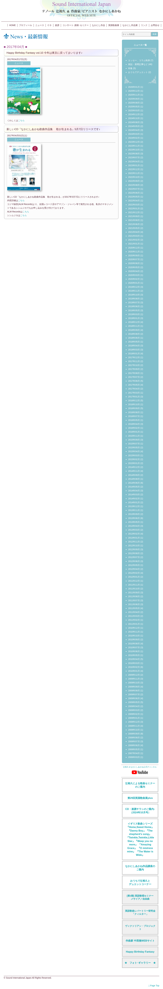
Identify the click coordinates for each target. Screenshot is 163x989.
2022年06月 (134, 193)
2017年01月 (134, 396)
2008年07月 (134, 741)
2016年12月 (134, 400)
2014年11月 (134, 471)
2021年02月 (134, 240)
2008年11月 (134, 726)
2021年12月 (134, 212)
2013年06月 (134, 518)
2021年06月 (134, 224)
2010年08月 (134, 643)
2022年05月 (134, 196)
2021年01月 (134, 243)
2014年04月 (134, 490)
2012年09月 (134, 549)
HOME (12, 25)
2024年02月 (134, 138)
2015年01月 (134, 463)
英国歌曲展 (113, 25)
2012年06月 (134, 561)
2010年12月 (134, 628)
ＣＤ (49, 25)
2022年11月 (134, 173)
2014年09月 (134, 475)
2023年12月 (134, 142)
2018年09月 (134, 330)
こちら (21, 120)
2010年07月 (134, 647)
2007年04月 (134, 753)
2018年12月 (134, 322)
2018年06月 (134, 338)
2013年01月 (134, 538)
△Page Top (153, 985)
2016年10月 (134, 404)
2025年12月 (134, 91)
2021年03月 (134, 236)
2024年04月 (134, 130)
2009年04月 (134, 706)
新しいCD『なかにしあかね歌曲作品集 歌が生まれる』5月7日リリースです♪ (53, 129)
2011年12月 (134, 581)
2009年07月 (134, 694)
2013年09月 (134, 514)
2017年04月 (134, 388)
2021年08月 (134, 220)
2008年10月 (134, 730)
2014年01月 (134, 502)
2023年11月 (134, 146)
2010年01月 (134, 671)
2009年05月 (134, 702)
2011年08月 (134, 596)
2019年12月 (134, 287)
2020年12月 (134, 247)
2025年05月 (134, 106)
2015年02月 (134, 459)
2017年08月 (134, 373)
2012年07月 (134, 557)
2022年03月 (134, 204)
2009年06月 (134, 698)
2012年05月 (134, 565)
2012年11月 (134, 541)
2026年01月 (134, 87)
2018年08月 (134, 334)
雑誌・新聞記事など (138, 64)
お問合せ (155, 25)
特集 (130, 68)
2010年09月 (134, 639)
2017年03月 (134, 392)
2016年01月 (134, 432)
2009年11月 (134, 678)
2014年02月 (134, 498)
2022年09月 (134, 181)
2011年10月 (134, 588)
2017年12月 (134, 357)
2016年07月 (134, 416)
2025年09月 (134, 99)
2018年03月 (134, 349)
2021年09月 (134, 216)
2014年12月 (134, 467)
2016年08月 (134, 412)
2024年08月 (134, 122)
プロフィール (25, 25)
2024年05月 (134, 126)
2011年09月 (134, 592)
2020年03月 (134, 275)
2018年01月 (134, 353)
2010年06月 (134, 651)
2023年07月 (134, 157)
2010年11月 (134, 631)
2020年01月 (134, 283)
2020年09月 (134, 255)
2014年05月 (134, 486)
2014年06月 (134, 483)
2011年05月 (134, 608)
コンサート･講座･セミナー (76, 25)
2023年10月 (134, 149)
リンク (144, 25)
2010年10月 (134, 635)
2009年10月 (134, 682)
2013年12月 (134, 506)
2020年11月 (134, 251)
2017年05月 (134, 385)
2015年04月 (134, 451)
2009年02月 (134, 714)
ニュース (39, 25)
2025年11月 (134, 95)
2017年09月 (134, 369)
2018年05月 (134, 341)
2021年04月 (134, 232)
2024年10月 (134, 118)
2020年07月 (134, 259)
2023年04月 (134, 161)
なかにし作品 (98, 25)
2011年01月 (134, 624)
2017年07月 (134, 377)
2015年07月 (134, 443)
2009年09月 (134, 686)
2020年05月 (134, 267)
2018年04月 (134, 345)
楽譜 (57, 25)
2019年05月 (134, 310)
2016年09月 (134, 408)
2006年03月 (134, 757)
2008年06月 (134, 745)
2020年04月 (134, 271)
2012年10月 (134, 545)
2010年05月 (134, 655)
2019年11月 (134, 291)
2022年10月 (134, 177)
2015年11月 (134, 436)
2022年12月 (134, 169)
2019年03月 (134, 314)
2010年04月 (134, 659)
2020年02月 (134, 279)
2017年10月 (134, 365)
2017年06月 (134, 381)
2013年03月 (134, 530)
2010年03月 (134, 663)
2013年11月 (134, 510)
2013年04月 (134, 526)
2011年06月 (134, 604)
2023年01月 (134, 165)
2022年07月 (134, 189)
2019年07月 (134, 302)
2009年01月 (134, 718)
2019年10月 (134, 294)
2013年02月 (134, 533)
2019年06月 (134, 306)
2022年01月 (134, 208)
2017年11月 (134, 361)
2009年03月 (134, 710)
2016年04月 (134, 424)
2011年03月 (134, 616)
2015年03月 (134, 455)
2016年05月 (134, 420)
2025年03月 (134, 110)
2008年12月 (134, 722)
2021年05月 (134, 228)
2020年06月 (134, 263)
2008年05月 (134, 749)
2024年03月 (134, 134)
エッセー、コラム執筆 (139, 60)
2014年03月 (134, 494)
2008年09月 (134, 733)
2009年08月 (134, 690)
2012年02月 (134, 573)
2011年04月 (134, 612)
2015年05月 (134, 447)
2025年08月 (134, 102)
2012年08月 (134, 553)
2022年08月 (134, 185)
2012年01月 (134, 577)
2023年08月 (134, 153)
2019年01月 (134, 318)
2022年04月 (134, 200)
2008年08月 (134, 737)
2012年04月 (134, 569)
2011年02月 (134, 620)
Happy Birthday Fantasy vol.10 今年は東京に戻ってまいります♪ (44, 52)
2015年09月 (134, 439)
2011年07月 (134, 600)
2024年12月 (134, 114)
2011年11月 (134, 585)
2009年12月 (134, 675)
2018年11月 (134, 326)
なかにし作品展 (130, 25)
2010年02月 (134, 667)
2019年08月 (134, 298)
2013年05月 (134, 522)
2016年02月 (134, 428)
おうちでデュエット (138, 72)
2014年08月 (134, 479)
